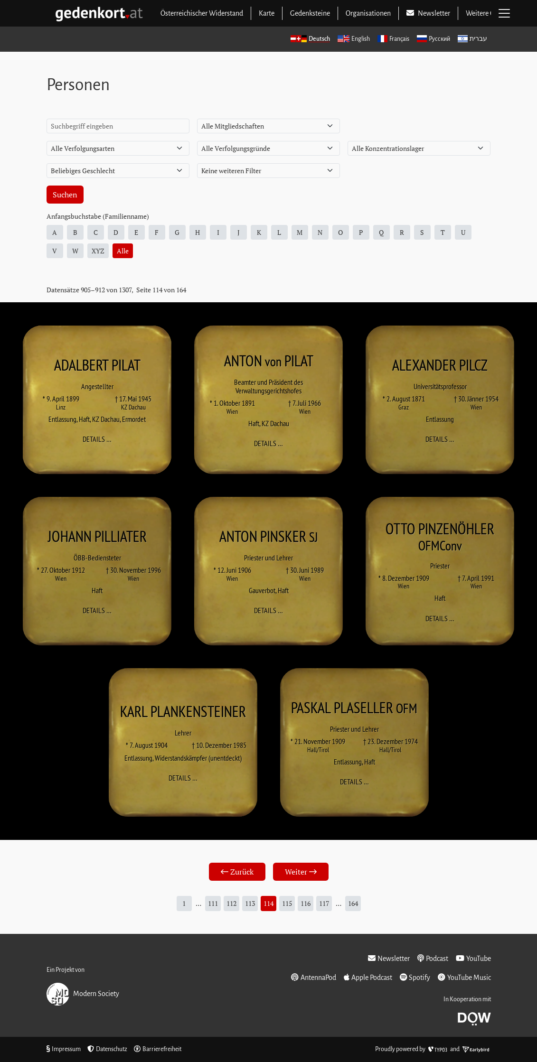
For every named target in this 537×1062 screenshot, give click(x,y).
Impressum (64, 1049)
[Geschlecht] (118, 170)
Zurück (237, 871)
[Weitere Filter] (268, 170)
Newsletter (389, 958)
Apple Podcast (368, 977)
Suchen (65, 194)
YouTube (473, 958)
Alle (123, 250)
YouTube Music (464, 977)
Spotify (415, 977)
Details (100, 439)
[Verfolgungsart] (118, 148)
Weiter (301, 871)
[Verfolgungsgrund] (268, 148)
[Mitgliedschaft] (268, 126)
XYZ (98, 250)
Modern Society (83, 994)
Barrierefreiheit (157, 1049)
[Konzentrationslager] (419, 148)
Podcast (432, 958)
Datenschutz (107, 1049)
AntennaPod (313, 977)
